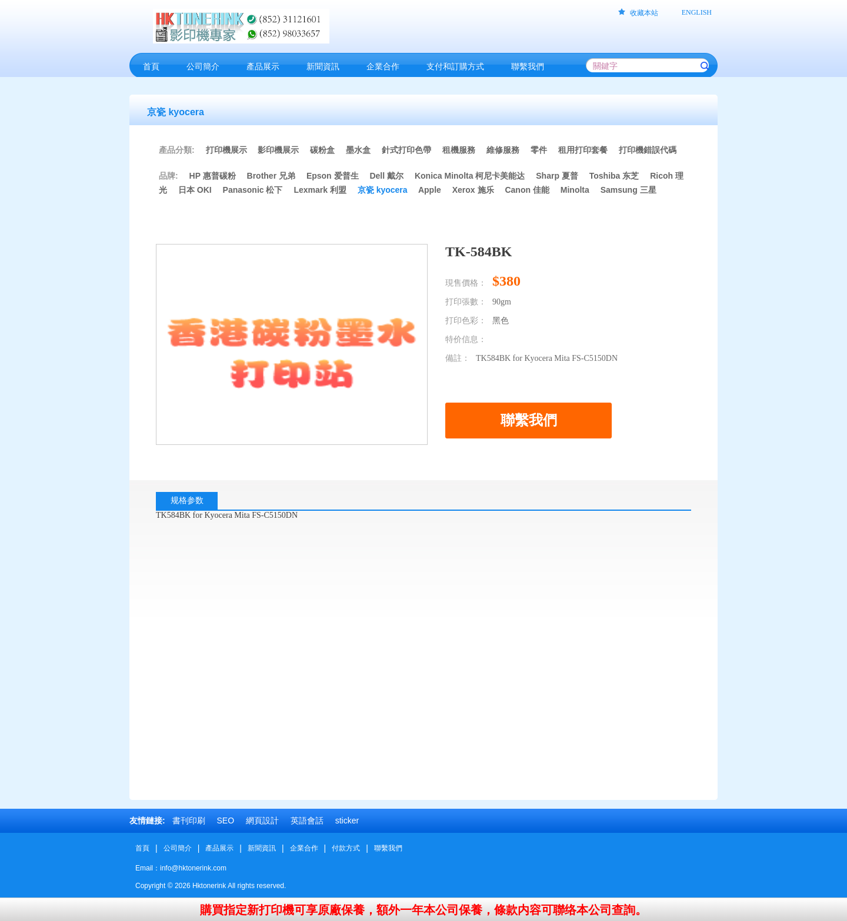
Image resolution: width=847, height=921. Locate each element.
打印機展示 (226, 150)
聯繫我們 (388, 848)
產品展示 (219, 848)
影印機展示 (278, 150)
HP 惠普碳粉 (213, 175)
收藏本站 (644, 13)
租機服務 (458, 150)
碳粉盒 (322, 150)
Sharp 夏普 (557, 175)
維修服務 (502, 150)
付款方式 (346, 848)
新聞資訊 (262, 848)
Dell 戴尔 (386, 175)
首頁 (142, 848)
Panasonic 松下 (253, 190)
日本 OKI (195, 190)
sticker (347, 820)
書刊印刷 (188, 820)
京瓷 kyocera (383, 190)
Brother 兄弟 (271, 175)
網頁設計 (262, 820)
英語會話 (307, 820)
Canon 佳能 (527, 190)
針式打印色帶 (406, 150)
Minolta (575, 190)
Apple (429, 190)
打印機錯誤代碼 (647, 150)
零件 (539, 150)
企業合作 (304, 848)
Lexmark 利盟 (320, 190)
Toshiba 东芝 (614, 175)
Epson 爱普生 (332, 175)
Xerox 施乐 (473, 190)
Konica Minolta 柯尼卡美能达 (470, 175)
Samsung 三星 (628, 190)
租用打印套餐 (583, 150)
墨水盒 (358, 150)
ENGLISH (697, 12)
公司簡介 (178, 848)
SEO (225, 820)
